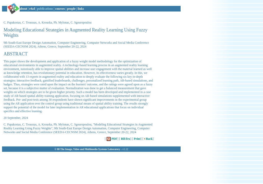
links (81, 8)
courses (60, 8)
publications (45, 8)
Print (137, 139)
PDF (111, 139)
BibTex (125, 139)
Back (148, 139)
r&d (32, 8)
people (71, 8)
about (23, 8)
